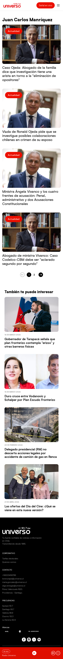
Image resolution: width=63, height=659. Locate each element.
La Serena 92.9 (9, 620)
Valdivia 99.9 (7, 613)
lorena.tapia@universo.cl (13, 578)
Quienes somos (9, 562)
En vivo (6, 651)
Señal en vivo (45, 5)
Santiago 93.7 (8, 609)
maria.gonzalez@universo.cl (14, 582)
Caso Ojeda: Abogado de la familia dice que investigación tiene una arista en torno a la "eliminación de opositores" (29, 73)
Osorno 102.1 (8, 616)
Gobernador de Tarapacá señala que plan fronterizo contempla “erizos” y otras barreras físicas (29, 342)
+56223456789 (9, 575)
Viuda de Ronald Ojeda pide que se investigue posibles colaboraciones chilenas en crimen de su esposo (29, 135)
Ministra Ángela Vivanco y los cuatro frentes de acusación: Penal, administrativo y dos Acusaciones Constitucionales (30, 197)
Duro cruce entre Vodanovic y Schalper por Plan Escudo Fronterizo (29, 398)
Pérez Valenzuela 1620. (12, 589)
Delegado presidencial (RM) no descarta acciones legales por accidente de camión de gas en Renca (30, 453)
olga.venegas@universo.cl (13, 585)
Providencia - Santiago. (12, 592)
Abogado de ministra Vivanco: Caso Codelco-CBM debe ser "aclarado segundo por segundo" (30, 259)
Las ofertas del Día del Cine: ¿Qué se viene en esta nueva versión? (29, 508)
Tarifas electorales (10, 558)
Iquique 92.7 (7, 606)
